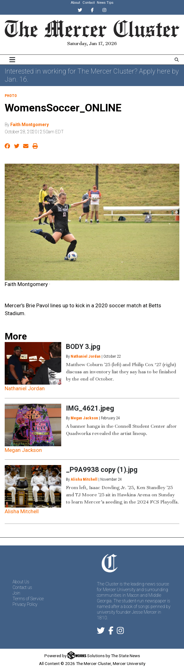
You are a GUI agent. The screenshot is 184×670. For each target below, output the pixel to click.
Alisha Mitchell (22, 511)
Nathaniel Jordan (25, 388)
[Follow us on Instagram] (120, 631)
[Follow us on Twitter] (101, 631)
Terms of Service (28, 598)
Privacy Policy (24, 604)
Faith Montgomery (29, 124)
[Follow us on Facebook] (110, 631)
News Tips (105, 3)
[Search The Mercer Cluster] (177, 60)
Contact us (22, 587)
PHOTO (11, 96)
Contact (88, 3)
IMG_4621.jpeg (90, 408)
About (75, 3)
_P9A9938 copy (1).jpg (101, 469)
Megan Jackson (23, 450)
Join (16, 593)
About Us (20, 581)
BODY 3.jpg (83, 346)
